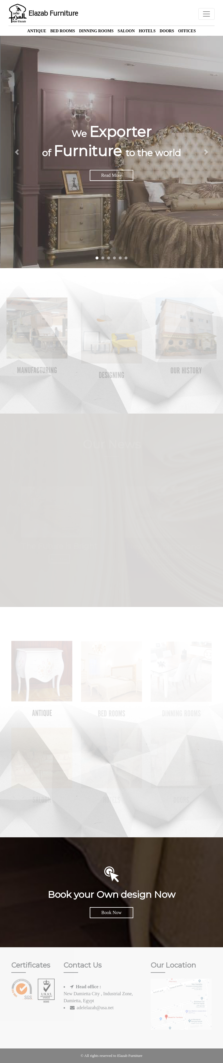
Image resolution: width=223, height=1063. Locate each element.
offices (187, 31)
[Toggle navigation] (206, 14)
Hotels (147, 31)
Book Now (111, 912)
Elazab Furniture (43, 14)
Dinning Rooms (96, 31)
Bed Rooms (62, 31)
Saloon (126, 31)
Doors (167, 31)
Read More (111, 175)
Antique (36, 31)
